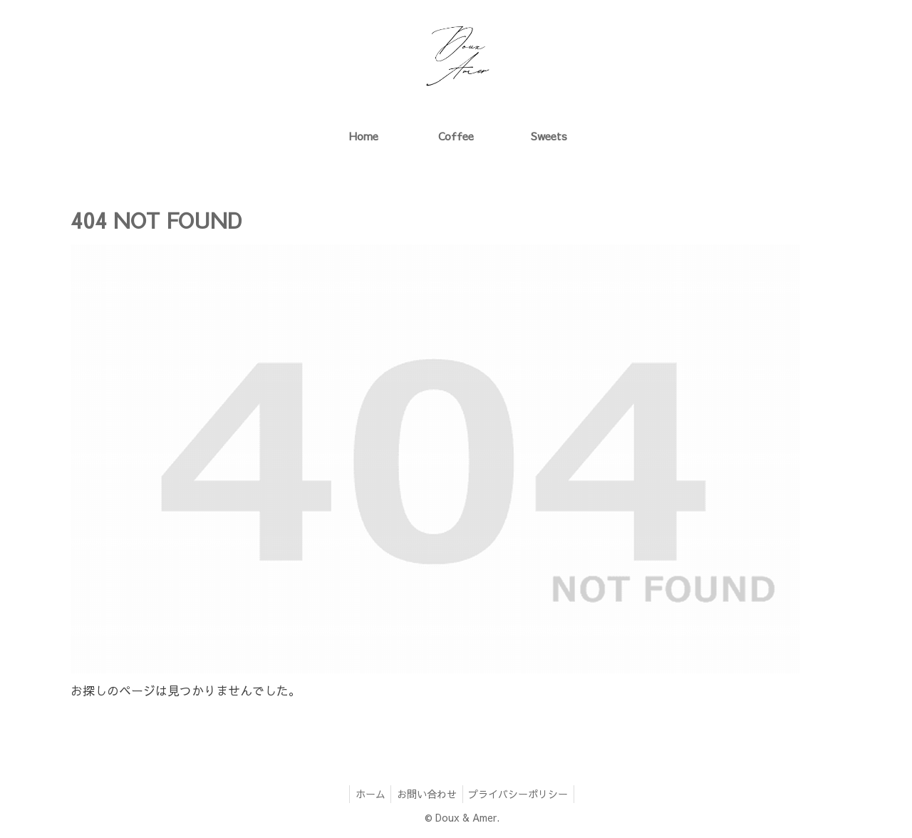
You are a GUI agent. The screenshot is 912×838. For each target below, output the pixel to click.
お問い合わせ (427, 794)
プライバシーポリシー (521, 794)
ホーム (367, 794)
